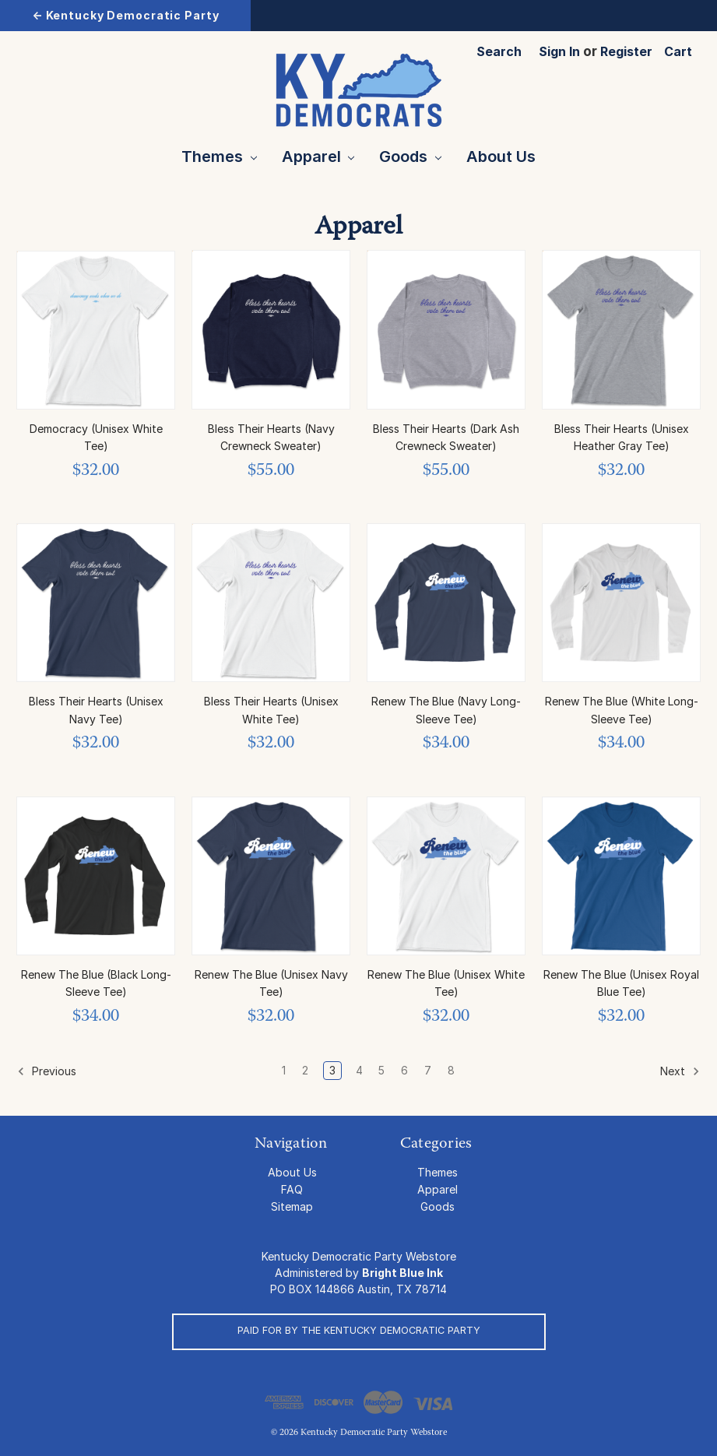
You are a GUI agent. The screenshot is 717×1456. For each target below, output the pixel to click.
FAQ (292, 1189)
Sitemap (292, 1206)
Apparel (318, 156)
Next (680, 1071)
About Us (501, 156)
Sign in (559, 51)
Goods (410, 156)
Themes (219, 156)
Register (626, 51)
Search (499, 51)
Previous (46, 1071)
